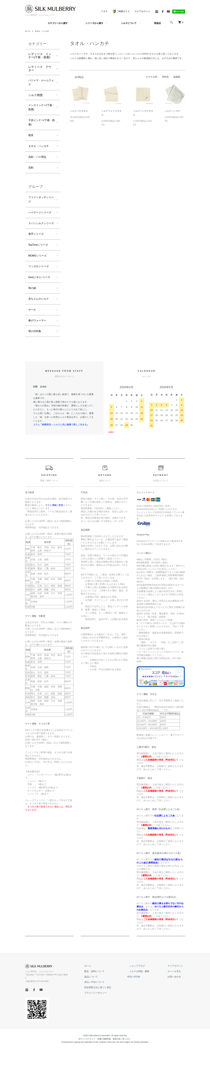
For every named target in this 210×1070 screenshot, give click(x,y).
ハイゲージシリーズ (39, 223)
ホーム (28, 31)
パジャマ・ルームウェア (39, 83)
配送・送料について (104, 996)
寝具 (31, 139)
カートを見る (176, 996)
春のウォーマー (38, 344)
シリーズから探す (94, 23)
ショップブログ (143, 990)
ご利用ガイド (121, 11)
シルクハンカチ (172, 111)
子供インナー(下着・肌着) (38, 126)
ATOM (144, 1001)
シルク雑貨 (35, 96)
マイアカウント (142, 11)
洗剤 (31, 173)
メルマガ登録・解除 (145, 996)
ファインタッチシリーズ (39, 206)
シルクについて (129, 23)
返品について (100, 1001)
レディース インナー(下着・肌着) (39, 55)
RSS (137, 1001)
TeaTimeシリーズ (39, 264)
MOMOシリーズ (38, 275)
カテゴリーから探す (58, 23)
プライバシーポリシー (105, 1017)
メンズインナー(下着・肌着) (40, 109)
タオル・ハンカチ (43, 31)
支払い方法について (104, 1006)
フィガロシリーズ (39, 287)
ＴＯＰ (104, 11)
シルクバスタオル (79, 111)
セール (32, 332)
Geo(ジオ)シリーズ (40, 298)
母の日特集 (35, 355)
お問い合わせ (176, 1001)
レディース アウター (39, 68)
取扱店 (157, 23)
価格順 (165, 76)
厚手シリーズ (37, 252)
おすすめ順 (151, 76)
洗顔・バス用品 (38, 162)
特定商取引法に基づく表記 (107, 1012)
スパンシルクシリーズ (39, 239)
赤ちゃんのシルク (39, 321)
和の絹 (32, 310)
